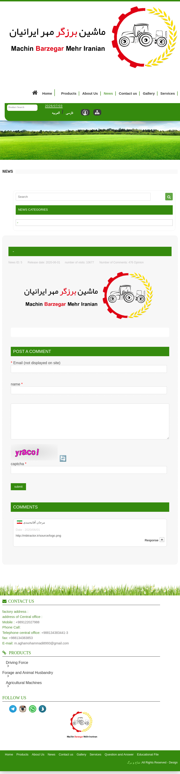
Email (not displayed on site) (35, 363)
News (108, 93)
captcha (18, 470)
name (17, 384)
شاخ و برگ (133, 768)
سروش (42, 715)
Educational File (148, 761)
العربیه (55, 113)
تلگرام (13, 715)
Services (167, 93)
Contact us (128, 93)
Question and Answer (119, 761)
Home (41, 93)
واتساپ (32, 715)
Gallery (149, 93)
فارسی (69, 113)
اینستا (22, 715)
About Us (90, 93)
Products (68, 93)
